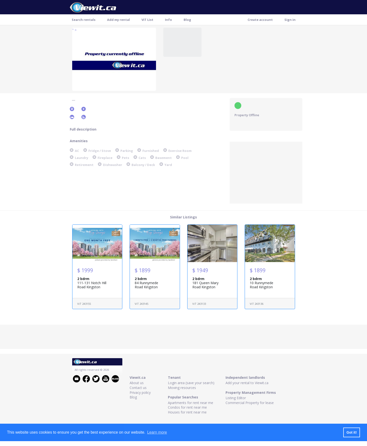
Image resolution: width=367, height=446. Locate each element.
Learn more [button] (157, 432)
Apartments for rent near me (190, 402)
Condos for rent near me (187, 407)
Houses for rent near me (187, 412)
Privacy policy (140, 392)
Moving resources (182, 387)
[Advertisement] (266, 172)
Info (168, 19)
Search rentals (83, 19)
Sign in (290, 19)
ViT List (147, 19)
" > (74, 30)
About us (137, 382)
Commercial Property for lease (250, 402)
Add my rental (118, 19)
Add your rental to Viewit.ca (247, 382)
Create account (260, 19)
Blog (187, 19)
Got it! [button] (351, 432)
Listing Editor (236, 398)
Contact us (138, 387)
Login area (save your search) (191, 382)
